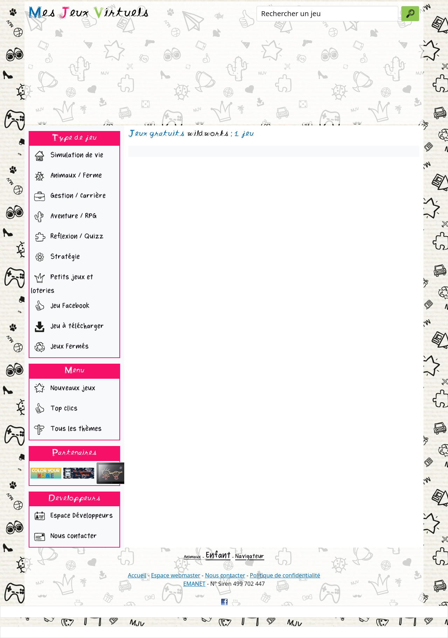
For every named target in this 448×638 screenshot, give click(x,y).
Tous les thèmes (66, 429)
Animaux (192, 557)
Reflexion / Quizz (67, 237)
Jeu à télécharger (67, 327)
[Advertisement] (224, 75)
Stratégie (55, 257)
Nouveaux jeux (63, 389)
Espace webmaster (175, 575)
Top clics (54, 409)
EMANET (194, 584)
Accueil (137, 575)
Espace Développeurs (72, 516)
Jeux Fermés (60, 347)
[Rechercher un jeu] (327, 13)
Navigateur (249, 556)
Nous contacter (64, 537)
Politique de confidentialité (285, 575)
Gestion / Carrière (68, 196)
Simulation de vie (67, 156)
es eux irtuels (89, 13)
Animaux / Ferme (66, 176)
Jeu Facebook (60, 306)
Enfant (218, 555)
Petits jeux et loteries (62, 282)
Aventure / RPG (64, 217)
